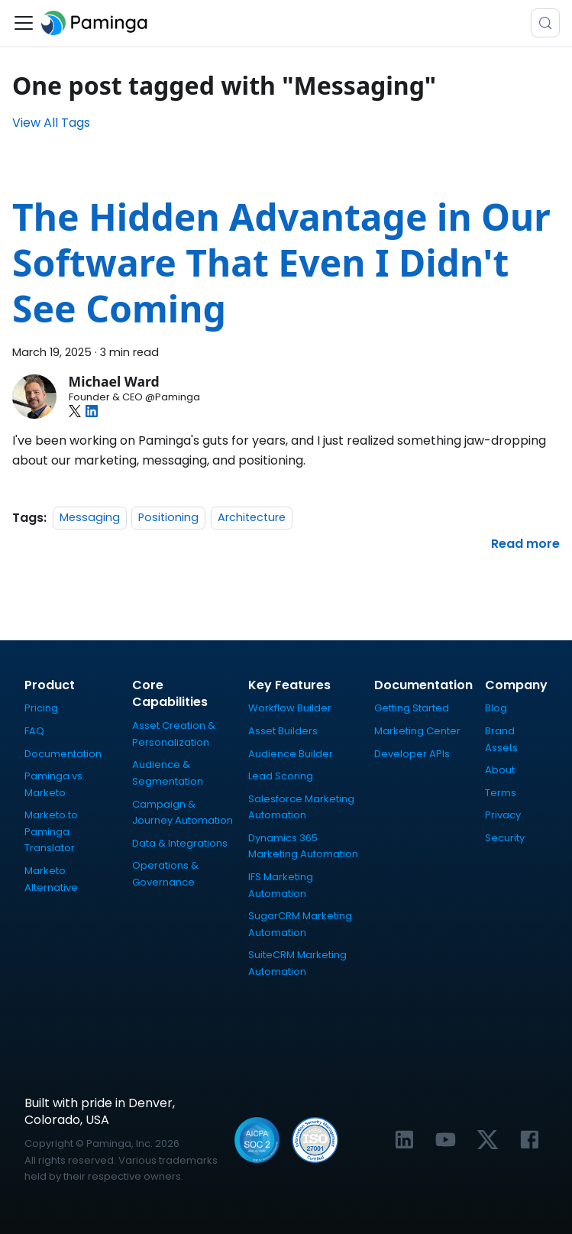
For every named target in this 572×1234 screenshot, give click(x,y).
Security (505, 838)
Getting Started (411, 708)
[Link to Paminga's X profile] (488, 1140)
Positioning (168, 518)
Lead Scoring (280, 776)
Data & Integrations (180, 843)
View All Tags (51, 122)
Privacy (503, 815)
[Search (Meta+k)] (545, 22)
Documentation (63, 754)
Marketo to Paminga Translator (51, 831)
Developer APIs (412, 754)
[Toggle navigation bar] (23, 22)
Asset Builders (283, 731)
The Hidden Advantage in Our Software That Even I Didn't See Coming (281, 262)
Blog (496, 708)
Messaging (90, 518)
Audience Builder (290, 754)
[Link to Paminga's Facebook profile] (530, 1140)
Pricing (41, 708)
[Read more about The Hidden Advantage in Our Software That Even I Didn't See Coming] (525, 543)
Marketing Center (417, 731)
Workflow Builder (289, 708)
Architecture (252, 518)
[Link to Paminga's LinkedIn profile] (404, 1140)
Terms (500, 792)
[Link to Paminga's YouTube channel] (446, 1140)
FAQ (34, 731)
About (500, 770)
